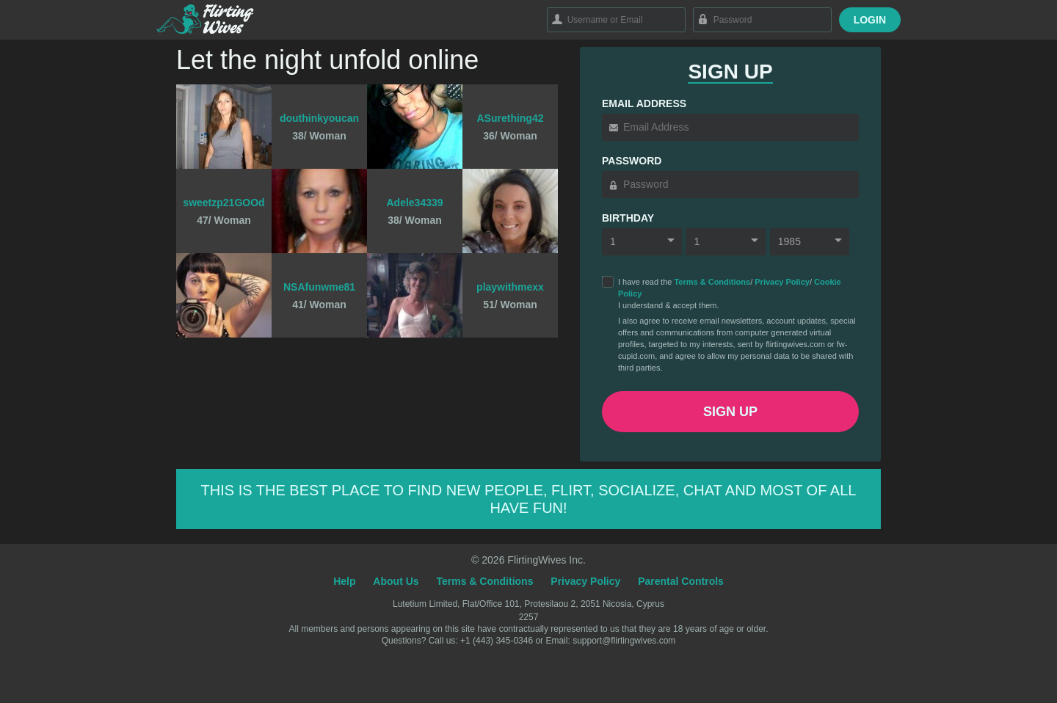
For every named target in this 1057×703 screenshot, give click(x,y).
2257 (529, 617)
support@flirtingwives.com (624, 640)
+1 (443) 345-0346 (497, 640)
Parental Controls (681, 581)
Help (344, 581)
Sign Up (730, 411)
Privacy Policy (782, 281)
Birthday (628, 218)
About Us (395, 581)
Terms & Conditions (712, 281)
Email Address (644, 103)
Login (870, 20)
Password (631, 161)
